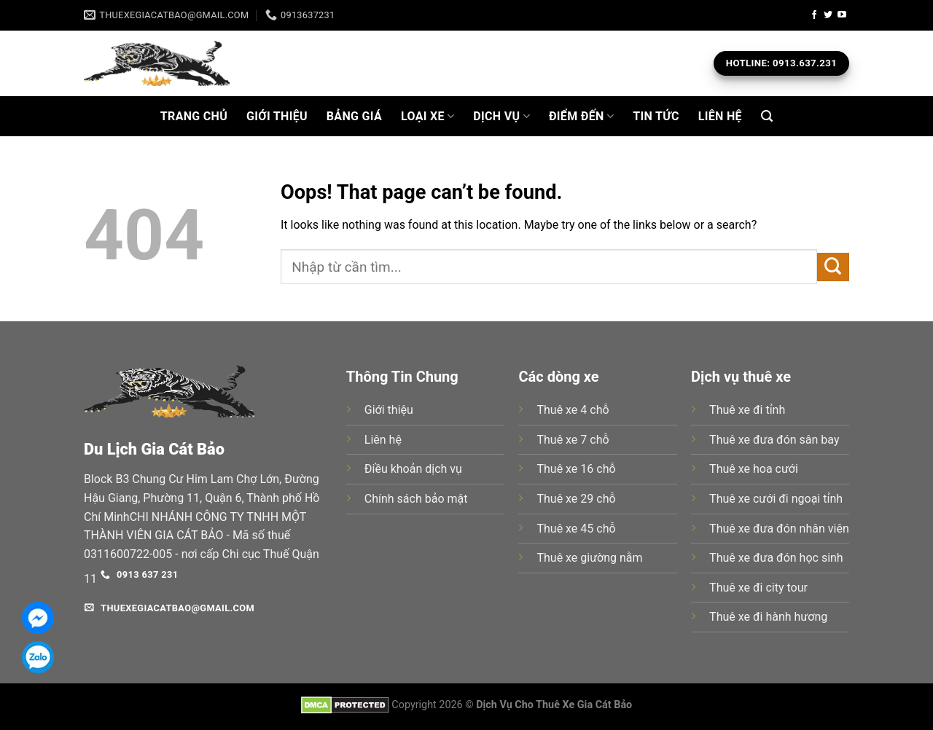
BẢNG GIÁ (354, 116)
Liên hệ (383, 440)
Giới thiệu (388, 410)
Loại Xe (427, 116)
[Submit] (833, 267)
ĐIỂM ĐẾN (581, 116)
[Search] (767, 116)
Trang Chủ (193, 116)
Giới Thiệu (277, 116)
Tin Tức (656, 116)
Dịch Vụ (501, 116)
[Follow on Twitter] (828, 15)
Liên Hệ (720, 116)
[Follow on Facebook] (814, 15)
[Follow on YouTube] (842, 15)
